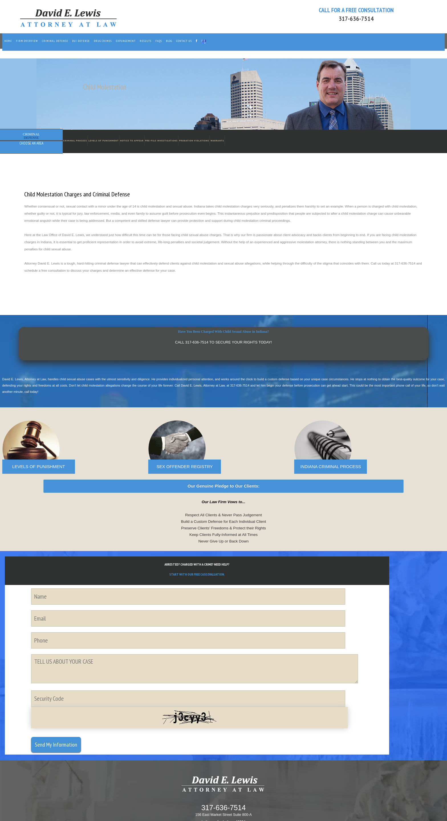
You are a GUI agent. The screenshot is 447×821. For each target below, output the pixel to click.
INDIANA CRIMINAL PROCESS (330, 466)
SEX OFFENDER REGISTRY (185, 466)
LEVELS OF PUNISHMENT (38, 466)
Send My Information (56, 744)
